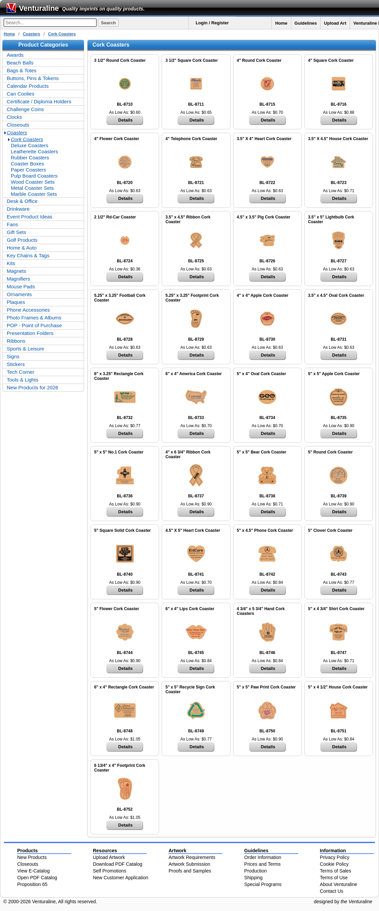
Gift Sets (16, 232)
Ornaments (19, 294)
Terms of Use (334, 877)
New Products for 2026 (32, 387)
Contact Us (331, 891)
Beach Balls (20, 63)
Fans (12, 224)
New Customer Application (120, 877)
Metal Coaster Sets (32, 188)
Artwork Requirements (191, 857)
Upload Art (335, 23)
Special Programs (263, 884)
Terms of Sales (335, 871)
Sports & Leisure (25, 349)
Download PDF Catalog (117, 864)
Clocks (14, 117)
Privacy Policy (334, 857)
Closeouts (18, 125)
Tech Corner (20, 372)
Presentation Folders (30, 333)
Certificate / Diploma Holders (39, 101)
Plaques (16, 302)
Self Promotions (109, 871)
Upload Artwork (109, 857)
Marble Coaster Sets (34, 194)
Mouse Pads (21, 286)
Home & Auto (21, 248)
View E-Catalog (33, 871)
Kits (11, 263)
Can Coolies (20, 94)
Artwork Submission (189, 864)
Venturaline (39, 8)
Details (125, 120)
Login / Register (212, 22)
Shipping (253, 877)
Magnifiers (18, 279)
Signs (13, 356)
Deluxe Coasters (29, 145)
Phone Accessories (28, 310)
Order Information (262, 857)
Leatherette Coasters (34, 151)
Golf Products (22, 240)
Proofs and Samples (189, 871)
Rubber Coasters (30, 157)
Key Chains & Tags (28, 255)
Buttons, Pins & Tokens (33, 78)
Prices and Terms (262, 864)
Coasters (31, 34)
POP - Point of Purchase (34, 325)
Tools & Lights (22, 380)
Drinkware (18, 209)
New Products (32, 857)
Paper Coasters (28, 170)
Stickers (16, 364)
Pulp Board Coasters (34, 176)
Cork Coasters (62, 34)
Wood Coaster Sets (33, 182)
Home (281, 23)
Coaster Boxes (27, 163)
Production (255, 871)
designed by (343, 901)
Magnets (16, 271)
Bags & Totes (21, 70)
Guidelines (306, 23)
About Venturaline (338, 884)
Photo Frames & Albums (34, 317)
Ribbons (16, 341)
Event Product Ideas (29, 216)
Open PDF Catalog (37, 877)
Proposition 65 (32, 884)
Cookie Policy (334, 864)
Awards (15, 55)
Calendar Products (28, 86)
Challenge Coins (25, 109)
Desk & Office (22, 201)
